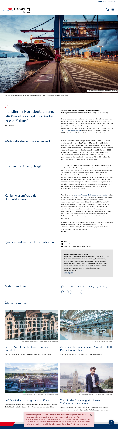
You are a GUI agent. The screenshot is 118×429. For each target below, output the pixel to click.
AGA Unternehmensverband (71, 130)
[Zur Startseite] (16, 9)
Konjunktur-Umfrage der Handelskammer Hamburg (90, 195)
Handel (65, 292)
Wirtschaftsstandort (78, 287)
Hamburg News (16, 95)
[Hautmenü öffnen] (113, 9)
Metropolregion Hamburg (98, 287)
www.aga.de (68, 273)
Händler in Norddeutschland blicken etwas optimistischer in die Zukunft (46, 95)
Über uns (102, 2)
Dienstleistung (76, 292)
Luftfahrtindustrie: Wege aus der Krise (27, 400)
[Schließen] (91, 415)
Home (7, 95)
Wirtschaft (10, 106)
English (111, 2)
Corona (65, 287)
